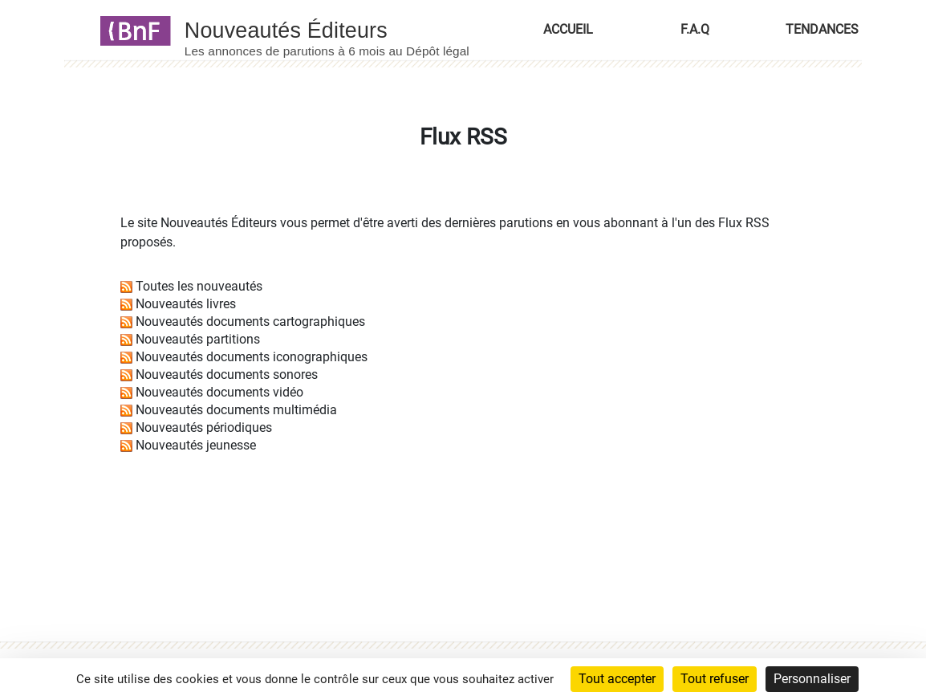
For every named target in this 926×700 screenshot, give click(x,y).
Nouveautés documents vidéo (219, 392)
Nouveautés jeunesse (196, 445)
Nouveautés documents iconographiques (252, 356)
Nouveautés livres (186, 303)
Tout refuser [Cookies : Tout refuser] (714, 678)
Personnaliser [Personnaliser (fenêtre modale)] (812, 678)
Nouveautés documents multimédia (236, 409)
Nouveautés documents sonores (227, 374)
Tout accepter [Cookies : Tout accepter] (617, 678)
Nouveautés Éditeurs (218, 222)
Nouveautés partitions (198, 339)
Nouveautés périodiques (204, 427)
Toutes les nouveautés (199, 286)
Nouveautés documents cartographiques (250, 321)
